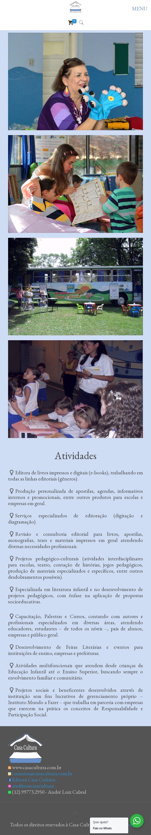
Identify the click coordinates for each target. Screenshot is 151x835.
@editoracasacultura (33, 785)
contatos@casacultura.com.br (42, 773)
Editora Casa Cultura (33, 779)
